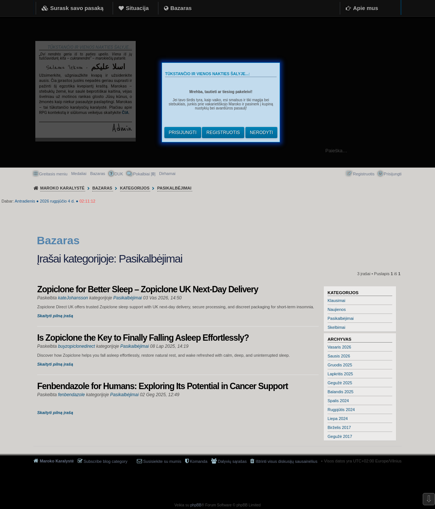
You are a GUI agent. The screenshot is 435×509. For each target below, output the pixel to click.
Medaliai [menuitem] (78, 173)
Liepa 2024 (338, 418)
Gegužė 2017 (340, 436)
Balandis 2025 (341, 391)
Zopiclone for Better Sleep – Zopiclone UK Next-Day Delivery (147, 289)
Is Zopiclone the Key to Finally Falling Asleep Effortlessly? (143, 338)
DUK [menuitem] (119, 174)
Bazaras (181, 8)
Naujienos (337, 309)
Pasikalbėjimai (341, 318)
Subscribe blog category (106, 461)
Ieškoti (425, 150)
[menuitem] (167, 173)
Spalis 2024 (338, 400)
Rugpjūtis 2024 (341, 409)
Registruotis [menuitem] (363, 174)
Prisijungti (183, 132)
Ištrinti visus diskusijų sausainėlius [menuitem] (286, 461)
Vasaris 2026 (339, 347)
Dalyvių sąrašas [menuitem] (232, 461)
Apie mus (365, 8)
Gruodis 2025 (340, 365)
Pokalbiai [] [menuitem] (144, 174)
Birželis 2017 (339, 427)
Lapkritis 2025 (340, 374)
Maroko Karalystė (57, 461)
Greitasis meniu (53, 174)
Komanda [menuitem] (198, 461)
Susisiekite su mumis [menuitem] (162, 461)
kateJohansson (73, 297)
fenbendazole (71, 394)
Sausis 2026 (339, 356)
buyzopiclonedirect (76, 346)
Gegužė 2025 (340, 383)
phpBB (196, 505)
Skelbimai (336, 327)
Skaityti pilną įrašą (55, 316)
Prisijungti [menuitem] (393, 174)
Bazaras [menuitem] (97, 173)
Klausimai (336, 300)
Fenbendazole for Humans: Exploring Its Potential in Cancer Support (162, 386)
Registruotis (223, 132)
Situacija (137, 8)
